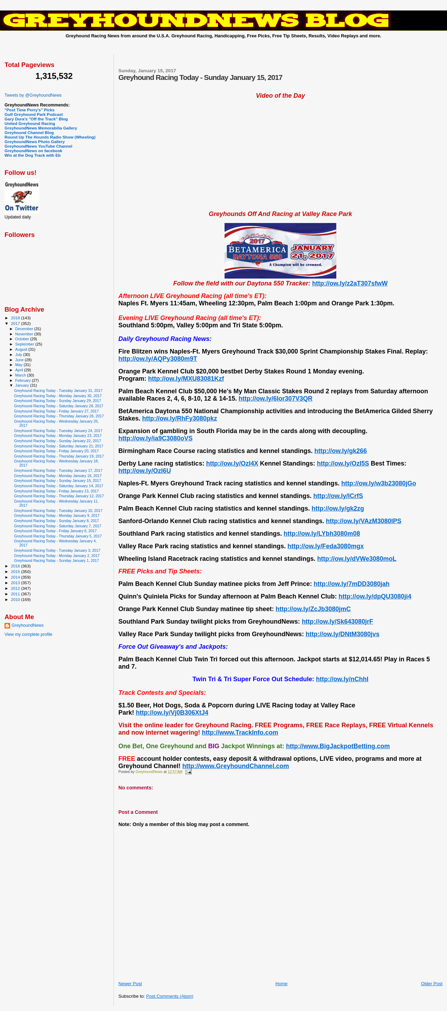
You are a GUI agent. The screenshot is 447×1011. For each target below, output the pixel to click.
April (19, 370)
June (20, 360)
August (22, 349)
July (19, 354)
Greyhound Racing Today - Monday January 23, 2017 (58, 435)
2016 (16, 566)
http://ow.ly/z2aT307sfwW (350, 283)
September (25, 344)
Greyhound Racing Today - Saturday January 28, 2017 (58, 406)
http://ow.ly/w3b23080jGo (378, 483)
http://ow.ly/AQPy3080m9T (157, 358)
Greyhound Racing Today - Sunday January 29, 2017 (57, 401)
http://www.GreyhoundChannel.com (235, 766)
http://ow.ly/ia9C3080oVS (155, 438)
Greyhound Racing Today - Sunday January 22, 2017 (57, 441)
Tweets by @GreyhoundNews (33, 95)
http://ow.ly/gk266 (340, 450)
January (22, 385)
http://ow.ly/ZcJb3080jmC (313, 608)
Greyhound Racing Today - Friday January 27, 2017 (56, 411)
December (24, 329)
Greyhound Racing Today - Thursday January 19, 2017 (59, 456)
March (21, 375)
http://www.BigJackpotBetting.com (338, 746)
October (22, 339)
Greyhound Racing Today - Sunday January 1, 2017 (56, 560)
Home (282, 983)
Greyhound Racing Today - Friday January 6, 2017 (55, 531)
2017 (16, 323)
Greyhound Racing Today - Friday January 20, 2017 (56, 451)
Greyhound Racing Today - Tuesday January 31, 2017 (58, 390)
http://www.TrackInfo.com (240, 732)
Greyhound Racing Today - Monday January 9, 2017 (57, 515)
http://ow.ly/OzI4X (232, 463)
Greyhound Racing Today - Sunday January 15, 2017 (57, 480)
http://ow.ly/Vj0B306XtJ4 (172, 712)
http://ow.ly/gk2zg (338, 508)
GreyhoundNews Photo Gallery (35, 141)
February (23, 380)
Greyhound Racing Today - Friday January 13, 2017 (56, 491)
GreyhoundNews (28, 625)
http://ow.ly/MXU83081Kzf (186, 378)
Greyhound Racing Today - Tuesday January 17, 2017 (58, 470)
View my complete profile (28, 634)
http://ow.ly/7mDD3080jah (351, 583)
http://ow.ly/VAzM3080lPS (363, 521)
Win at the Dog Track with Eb (33, 155)
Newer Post (130, 983)
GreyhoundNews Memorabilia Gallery (41, 128)
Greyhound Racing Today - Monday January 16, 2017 (58, 476)
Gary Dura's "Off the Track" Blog (36, 119)
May (19, 365)
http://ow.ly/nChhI (342, 679)
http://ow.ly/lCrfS (338, 495)
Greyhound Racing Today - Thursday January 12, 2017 (59, 496)
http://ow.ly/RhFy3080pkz (179, 418)
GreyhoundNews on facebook (33, 150)
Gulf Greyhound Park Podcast (34, 114)
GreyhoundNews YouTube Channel (38, 146)
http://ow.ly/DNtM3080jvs (342, 634)
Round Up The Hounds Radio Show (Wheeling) (50, 137)
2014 (16, 577)
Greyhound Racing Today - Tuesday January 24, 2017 (58, 431)
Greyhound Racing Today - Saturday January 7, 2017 (57, 526)
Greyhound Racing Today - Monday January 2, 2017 (57, 555)
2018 (16, 317)
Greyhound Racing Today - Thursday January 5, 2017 (58, 536)
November (24, 334)
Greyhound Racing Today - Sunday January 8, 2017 (56, 521)
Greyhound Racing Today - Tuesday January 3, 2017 (57, 550)
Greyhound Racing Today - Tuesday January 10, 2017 (58, 510)
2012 (16, 588)
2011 (16, 594)
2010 (16, 599)
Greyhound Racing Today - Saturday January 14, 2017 (58, 486)
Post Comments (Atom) (169, 996)
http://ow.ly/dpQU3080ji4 (374, 596)
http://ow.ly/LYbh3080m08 (322, 533)
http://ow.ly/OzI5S (343, 463)
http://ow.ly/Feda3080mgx (325, 546)
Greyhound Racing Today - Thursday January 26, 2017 (59, 416)
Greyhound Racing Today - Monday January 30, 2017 (58, 396)
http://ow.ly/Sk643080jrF (337, 621)
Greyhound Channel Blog (29, 132)
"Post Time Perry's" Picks (29, 109)
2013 (16, 582)
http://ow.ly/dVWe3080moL (356, 558)
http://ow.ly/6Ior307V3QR (275, 398)
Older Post (431, 983)
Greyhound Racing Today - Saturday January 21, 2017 (58, 446)
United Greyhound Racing (30, 123)
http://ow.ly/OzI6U (144, 470)
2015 (16, 571)
